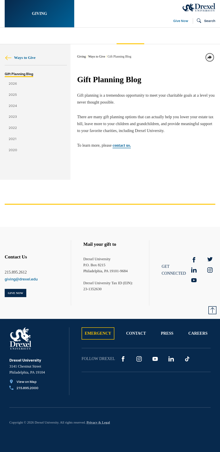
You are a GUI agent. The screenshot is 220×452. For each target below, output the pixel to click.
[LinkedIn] (171, 359)
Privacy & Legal (98, 422)
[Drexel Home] (199, 7)
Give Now (180, 21)
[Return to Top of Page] (212, 310)
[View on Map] (23, 382)
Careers (198, 333)
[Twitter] (210, 259)
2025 (13, 95)
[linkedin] (194, 270)
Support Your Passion (84, 36)
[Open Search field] (204, 21)
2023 (13, 117)
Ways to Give (20, 57)
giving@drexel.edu (21, 279)
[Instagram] (139, 359)
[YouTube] (194, 280)
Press (167, 333)
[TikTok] (187, 359)
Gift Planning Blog (19, 74)
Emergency (98, 333)
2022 (13, 128)
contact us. (122, 145)
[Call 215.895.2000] (23, 388)
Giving (39, 13)
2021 (13, 139)
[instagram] (210, 270)
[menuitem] (30, 36)
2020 (13, 150)
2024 (13, 106)
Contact (136, 333)
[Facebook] (194, 259)
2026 (13, 84)
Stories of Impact (25, 36)
